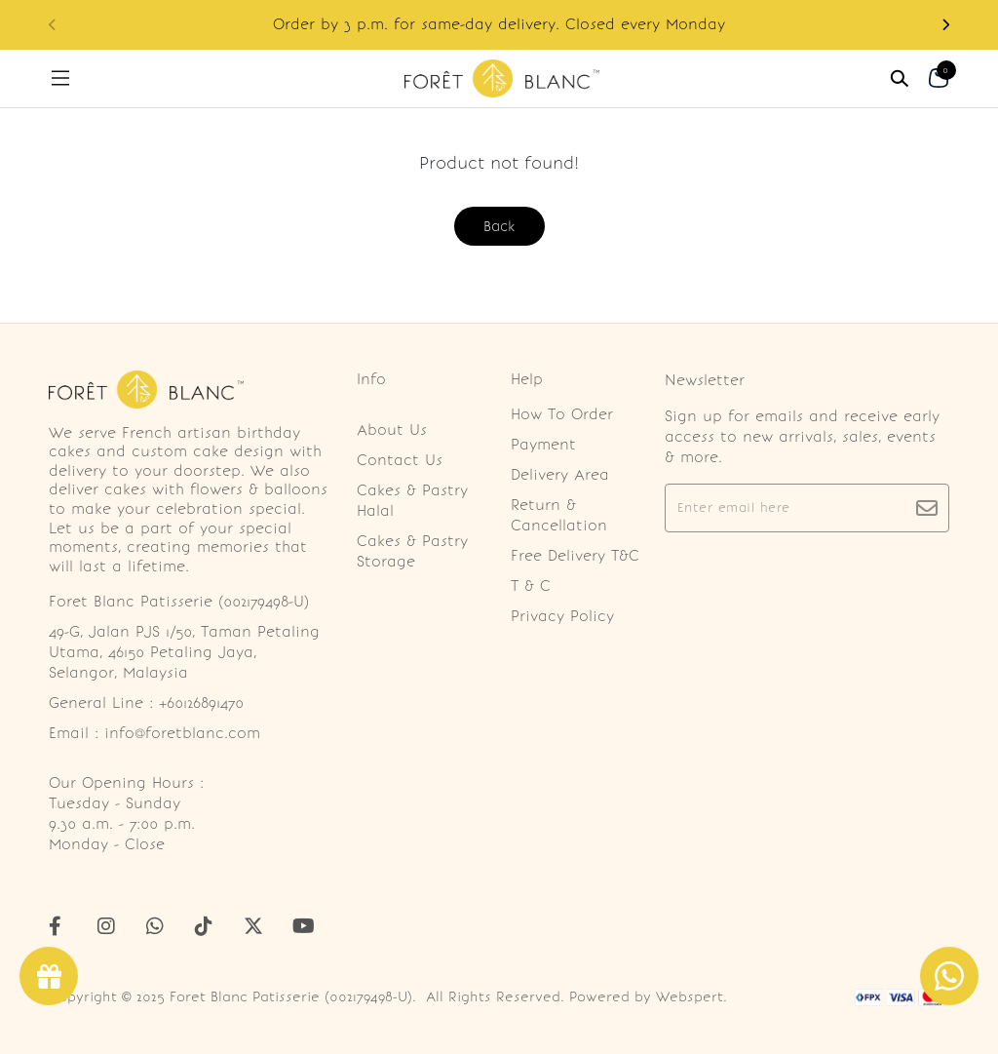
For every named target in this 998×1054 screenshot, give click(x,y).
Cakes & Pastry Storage (412, 551)
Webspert (689, 997)
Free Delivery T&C (575, 556)
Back (499, 226)
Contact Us (399, 460)
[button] (945, 25)
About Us (392, 430)
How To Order (562, 414)
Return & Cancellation (559, 515)
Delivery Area (560, 475)
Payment (543, 444)
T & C (531, 586)
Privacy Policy (562, 616)
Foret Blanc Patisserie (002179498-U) (291, 997)
